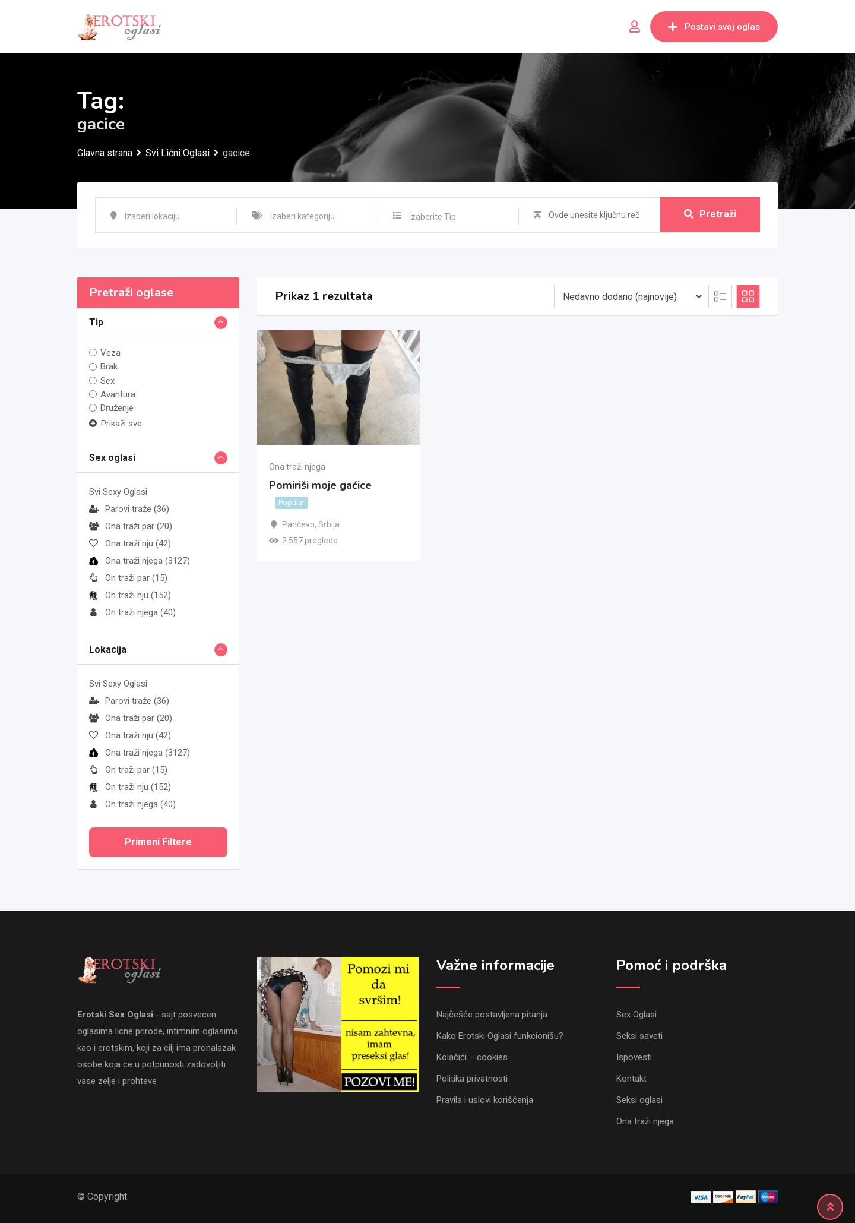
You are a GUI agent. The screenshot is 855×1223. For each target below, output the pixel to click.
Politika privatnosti (472, 1078)
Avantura (117, 394)
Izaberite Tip (432, 217)
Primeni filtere (158, 842)
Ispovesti (634, 1057)
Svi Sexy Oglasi (118, 491)
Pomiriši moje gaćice (320, 486)
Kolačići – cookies (472, 1057)
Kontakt (631, 1078)
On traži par (128, 578)
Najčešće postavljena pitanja (491, 1014)
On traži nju (130, 595)
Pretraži (710, 214)
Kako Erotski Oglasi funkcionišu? (499, 1036)
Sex (107, 380)
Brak (109, 366)
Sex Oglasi (636, 1014)
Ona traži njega (139, 560)
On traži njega (132, 612)
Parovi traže (129, 509)
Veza (110, 352)
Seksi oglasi (639, 1100)
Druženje (117, 408)
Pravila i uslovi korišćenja (484, 1100)
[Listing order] (629, 296)
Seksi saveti (639, 1036)
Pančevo (298, 524)
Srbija (329, 524)
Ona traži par (130, 526)
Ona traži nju (130, 543)
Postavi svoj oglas (714, 26)
